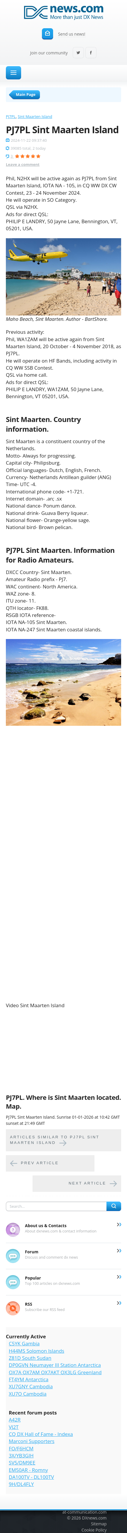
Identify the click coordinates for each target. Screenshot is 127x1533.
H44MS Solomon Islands (36, 1350)
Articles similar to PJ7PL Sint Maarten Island (54, 1140)
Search (113, 1206)
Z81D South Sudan (30, 1357)
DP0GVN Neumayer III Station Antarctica (55, 1365)
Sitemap (98, 1524)
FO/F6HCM (21, 1448)
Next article (87, 1183)
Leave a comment (23, 164)
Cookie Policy (94, 1530)
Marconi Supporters (32, 1441)
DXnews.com (94, 1518)
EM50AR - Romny (28, 1470)
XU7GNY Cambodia (31, 1386)
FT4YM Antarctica (28, 1379)
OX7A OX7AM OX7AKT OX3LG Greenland (55, 1372)
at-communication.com (84, 1512)
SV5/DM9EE (22, 1462)
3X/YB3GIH (21, 1455)
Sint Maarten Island (35, 116)
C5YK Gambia (24, 1343)
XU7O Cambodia (28, 1393)
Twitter (78, 53)
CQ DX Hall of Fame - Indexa (41, 1434)
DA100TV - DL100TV (31, 1477)
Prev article (40, 1163)
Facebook (91, 53)
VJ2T (13, 1427)
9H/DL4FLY (21, 1484)
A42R (15, 1419)
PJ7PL (11, 116)
